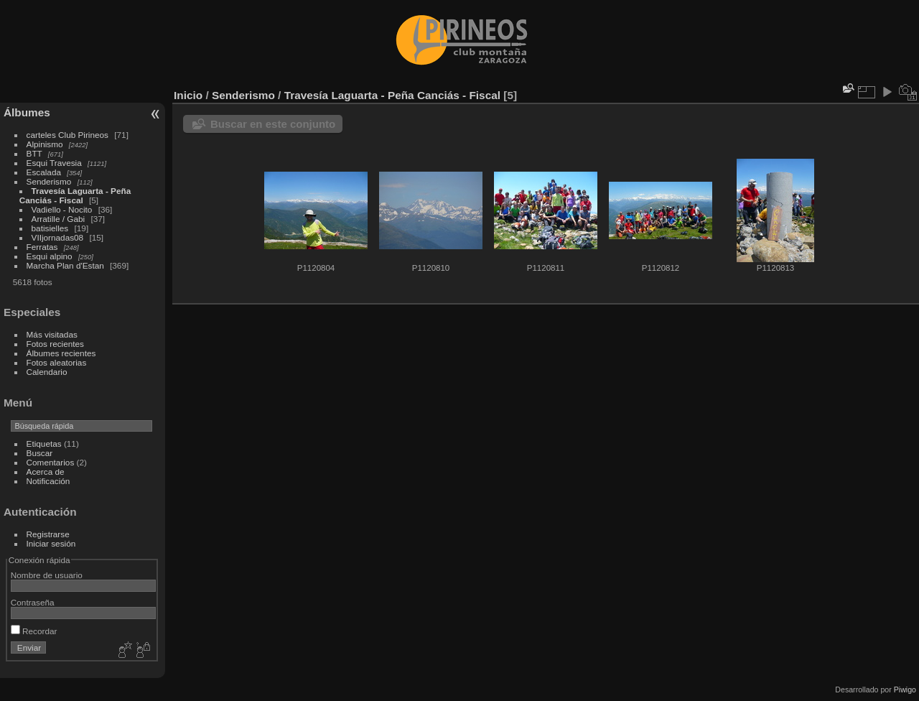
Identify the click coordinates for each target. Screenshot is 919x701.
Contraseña (33, 602)
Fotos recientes (55, 343)
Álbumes (27, 112)
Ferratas (42, 246)
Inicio (188, 95)
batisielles (50, 228)
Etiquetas (44, 443)
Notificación (48, 481)
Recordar (34, 631)
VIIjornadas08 (58, 237)
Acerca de (46, 471)
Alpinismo (45, 144)
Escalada (44, 172)
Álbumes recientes (61, 353)
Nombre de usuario (47, 575)
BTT (34, 153)
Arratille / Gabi (58, 218)
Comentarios (51, 462)
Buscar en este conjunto (272, 124)
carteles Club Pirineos (67, 134)
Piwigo (905, 689)
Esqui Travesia (54, 162)
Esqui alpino (50, 256)
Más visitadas (52, 334)
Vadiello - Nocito (62, 209)
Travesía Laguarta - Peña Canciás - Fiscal (75, 195)
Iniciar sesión (51, 543)
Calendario (47, 371)
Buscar (40, 453)
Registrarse (48, 534)
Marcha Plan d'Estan (65, 265)
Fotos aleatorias (57, 362)
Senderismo (49, 181)
